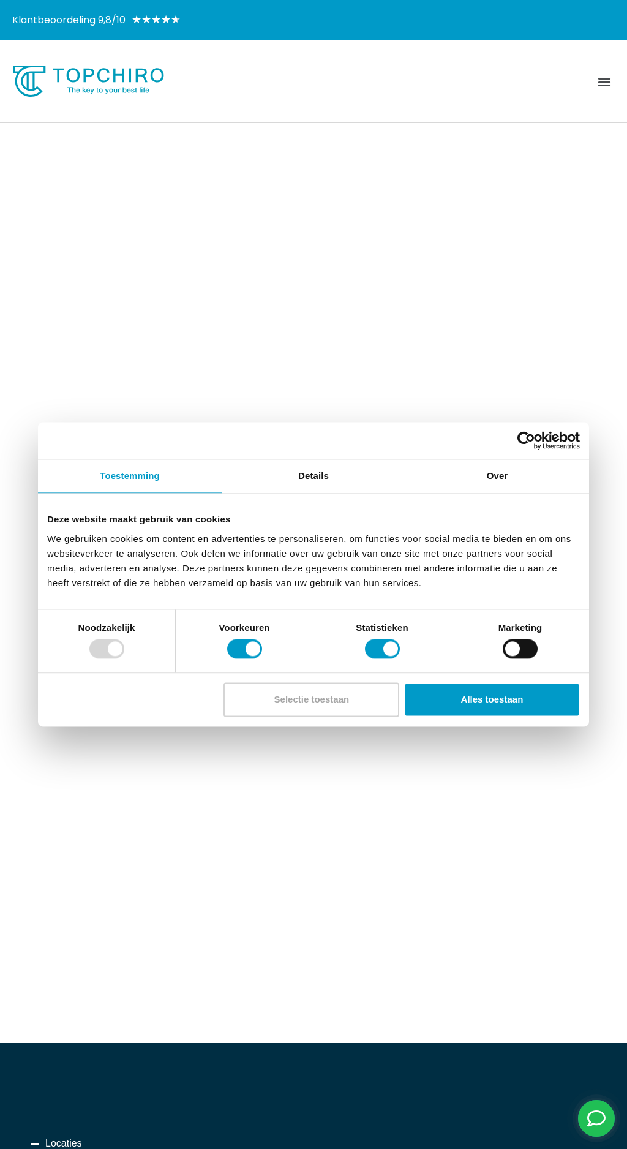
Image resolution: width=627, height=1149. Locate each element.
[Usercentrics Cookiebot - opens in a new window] (526, 440)
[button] (605, 81)
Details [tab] (313, 475)
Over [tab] (497, 475)
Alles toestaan (492, 699)
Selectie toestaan (312, 699)
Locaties (63, 1143)
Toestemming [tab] (130, 475)
